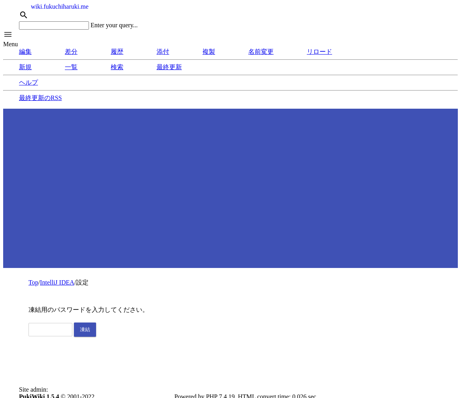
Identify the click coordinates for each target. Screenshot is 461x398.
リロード (319, 51)
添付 (163, 51)
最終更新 (169, 67)
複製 (208, 51)
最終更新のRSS (40, 97)
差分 (71, 51)
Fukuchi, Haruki (70, 389)
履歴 (117, 51)
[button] (230, 35)
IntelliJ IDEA (57, 282)
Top (33, 282)
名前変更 (261, 51)
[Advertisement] (230, 187)
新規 (25, 67)
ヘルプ (28, 82)
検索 (117, 67)
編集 (25, 51)
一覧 (71, 67)
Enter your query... (114, 25)
